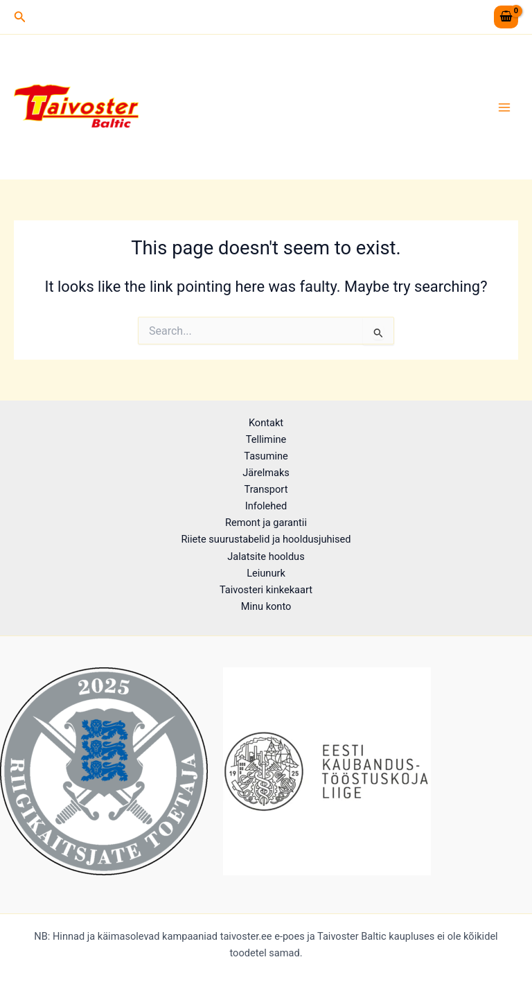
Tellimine (266, 439)
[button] (20, 17)
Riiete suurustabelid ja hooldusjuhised (266, 539)
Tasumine (266, 456)
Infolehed (266, 506)
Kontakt (266, 423)
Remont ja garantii (266, 522)
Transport (266, 489)
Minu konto (266, 606)
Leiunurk (266, 573)
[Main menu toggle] (504, 107)
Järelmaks (266, 472)
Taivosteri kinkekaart (266, 590)
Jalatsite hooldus (265, 556)
